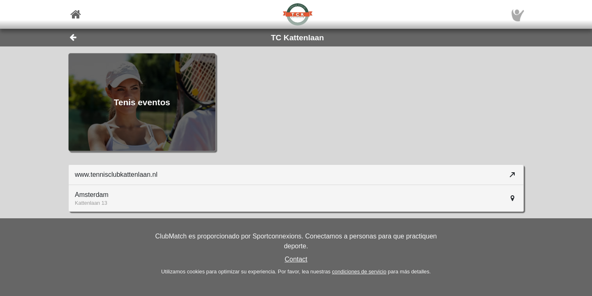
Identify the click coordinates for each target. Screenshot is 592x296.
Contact (295, 259)
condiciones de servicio (359, 271)
